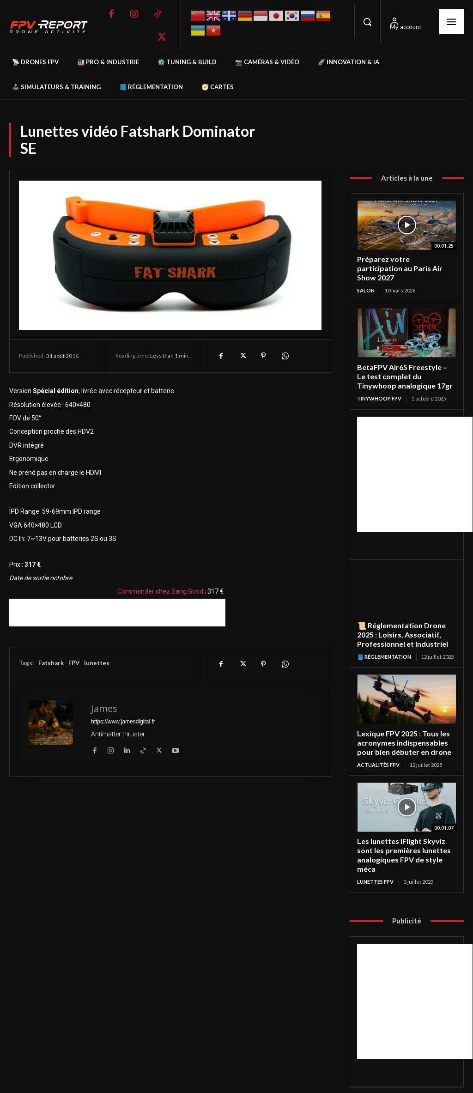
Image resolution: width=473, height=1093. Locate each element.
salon (366, 280)
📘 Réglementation (384, 643)
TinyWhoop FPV (379, 386)
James (104, 708)
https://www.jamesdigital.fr (123, 721)
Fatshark (51, 663)
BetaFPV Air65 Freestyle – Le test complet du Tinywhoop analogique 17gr (405, 365)
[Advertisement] (117, 612)
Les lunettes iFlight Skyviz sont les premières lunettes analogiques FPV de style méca (401, 838)
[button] (367, 21)
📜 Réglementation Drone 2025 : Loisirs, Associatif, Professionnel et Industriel (400, 622)
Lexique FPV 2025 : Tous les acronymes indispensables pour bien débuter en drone (402, 728)
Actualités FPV (378, 749)
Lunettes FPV (375, 864)
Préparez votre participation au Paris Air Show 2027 (403, 263)
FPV (73, 663)
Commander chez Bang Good (160, 591)
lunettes (96, 663)
